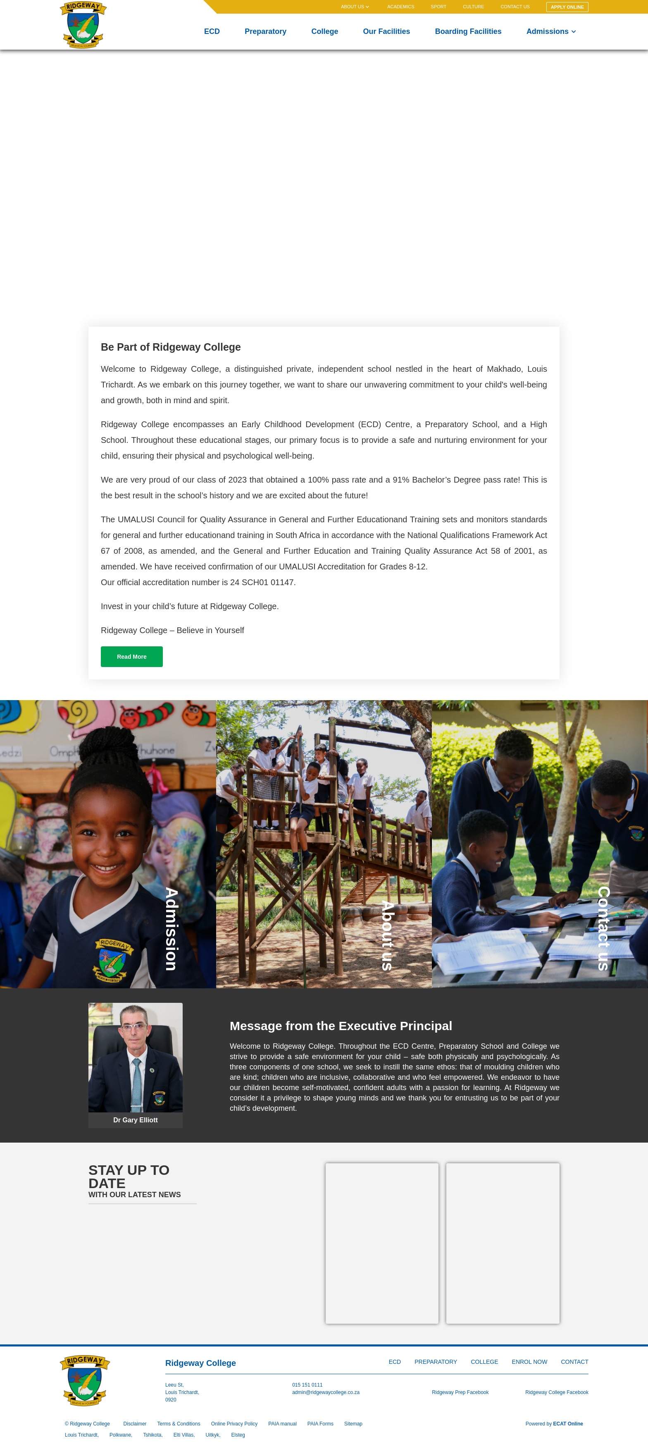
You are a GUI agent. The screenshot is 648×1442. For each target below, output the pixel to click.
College (324, 31)
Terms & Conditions (178, 1424)
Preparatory (265, 31)
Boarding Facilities (468, 31)
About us (356, 6)
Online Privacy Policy (234, 1424)
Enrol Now (530, 1361)
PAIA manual (282, 1424)
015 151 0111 (307, 1385)
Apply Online (567, 7)
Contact (574, 1361)
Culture (473, 6)
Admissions (551, 31)
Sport (439, 6)
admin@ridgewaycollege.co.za (326, 1392)
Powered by (554, 1424)
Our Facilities (386, 31)
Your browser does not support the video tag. (324, 184)
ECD (212, 31)
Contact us (515, 6)
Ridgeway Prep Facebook (460, 1392)
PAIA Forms (320, 1424)
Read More (132, 656)
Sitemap (353, 1424)
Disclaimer (135, 1424)
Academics (400, 6)
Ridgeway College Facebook (556, 1392)
